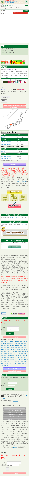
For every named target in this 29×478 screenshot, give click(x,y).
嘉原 (12, 355)
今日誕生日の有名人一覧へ (14, 416)
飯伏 (16, 351)
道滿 (21, 341)
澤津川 (18, 349)
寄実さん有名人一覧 (15, 164)
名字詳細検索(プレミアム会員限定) (20, 13)
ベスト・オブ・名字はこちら (15, 410)
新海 (23, 351)
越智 (11, 345)
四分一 (12, 363)
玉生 (22, 359)
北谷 (11, 357)
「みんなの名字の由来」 (14, 217)
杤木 (22, 343)
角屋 (5, 345)
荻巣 (2, 363)
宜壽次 (9, 347)
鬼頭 (25, 343)
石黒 (22, 347)
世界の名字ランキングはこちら (14, 419)
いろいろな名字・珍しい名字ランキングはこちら (14, 408)
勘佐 (14, 359)
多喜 (22, 361)
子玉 (8, 363)
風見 (21, 345)
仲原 (9, 353)
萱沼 (19, 347)
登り (2, 361)
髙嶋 (2, 341)
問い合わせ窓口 (21, 181)
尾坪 (23, 363)
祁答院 (6, 355)
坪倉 (5, 351)
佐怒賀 (19, 363)
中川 (2, 365)
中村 (5, 363)
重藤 (19, 343)
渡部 (25, 347)
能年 (8, 365)
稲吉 (19, 361)
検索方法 (3, 330)
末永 (25, 361)
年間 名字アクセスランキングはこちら (15, 412)
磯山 (14, 349)
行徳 (16, 361)
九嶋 (24, 355)
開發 (17, 345)
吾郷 (5, 359)
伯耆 (26, 351)
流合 (16, 363)
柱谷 (22, 349)
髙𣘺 (16, 355)
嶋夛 (2, 353)
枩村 (14, 345)
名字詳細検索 (14, 337)
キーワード (4, 383)
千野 (11, 341)
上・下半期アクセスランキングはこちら (14, 414)
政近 (14, 357)
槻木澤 (26, 359)
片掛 (14, 341)
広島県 (9, 69)
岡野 (24, 341)
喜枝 (16, 347)
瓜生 (12, 351)
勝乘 (25, 357)
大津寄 (9, 343)
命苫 (16, 343)
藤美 (26, 363)
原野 (2, 359)
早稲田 (4, 343)
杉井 (8, 349)
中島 (8, 345)
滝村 (2, 345)
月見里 (24, 345)
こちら (16, 280)
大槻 (11, 349)
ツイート (3, 87)
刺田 (21, 355)
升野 (17, 357)
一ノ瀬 (18, 359)
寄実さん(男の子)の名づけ (14, 368)
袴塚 (8, 361)
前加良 (13, 353)
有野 (5, 341)
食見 (8, 359)
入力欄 (3, 327)
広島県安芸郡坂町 (6, 144)
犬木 (2, 357)
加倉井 (12, 361)
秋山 (9, 355)
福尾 (11, 359)
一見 (19, 353)
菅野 (5, 347)
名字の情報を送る (5, 97)
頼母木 (9, 351)
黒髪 (2, 355)
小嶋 (5, 365)
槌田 (2, 347)
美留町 (19, 351)
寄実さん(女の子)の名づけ (14, 371)
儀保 (12, 347)
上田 (5, 361)
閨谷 (22, 353)
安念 (17, 341)
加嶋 (5, 357)
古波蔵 (6, 353)
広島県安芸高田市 (6, 141)
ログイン (24, 224)
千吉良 (21, 357)
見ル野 (2, 349)
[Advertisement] (14, 28)
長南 (12, 343)
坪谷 (25, 353)
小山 (8, 341)
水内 (8, 357)
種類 (2, 385)
